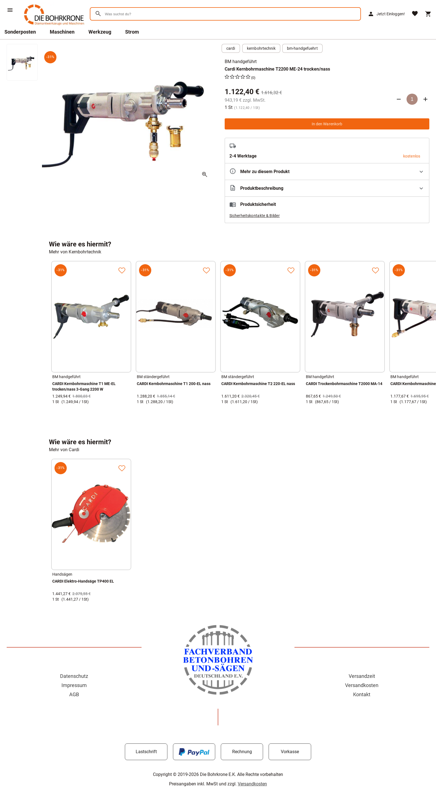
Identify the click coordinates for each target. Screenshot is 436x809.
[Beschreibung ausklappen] (327, 188)
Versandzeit (362, 676)
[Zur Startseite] (53, 26)
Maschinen (62, 32)
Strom (132, 32)
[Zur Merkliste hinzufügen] (122, 270)
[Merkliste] (415, 14)
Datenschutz (74, 676)
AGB (74, 694)
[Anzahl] (412, 99)
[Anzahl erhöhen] (425, 99)
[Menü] (10, 10)
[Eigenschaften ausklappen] (327, 171)
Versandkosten (361, 685)
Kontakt (361, 694)
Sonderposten (20, 32)
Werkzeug (99, 32)
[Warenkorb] (428, 13)
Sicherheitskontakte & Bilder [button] (254, 215)
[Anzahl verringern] (398, 99)
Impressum (74, 685)
